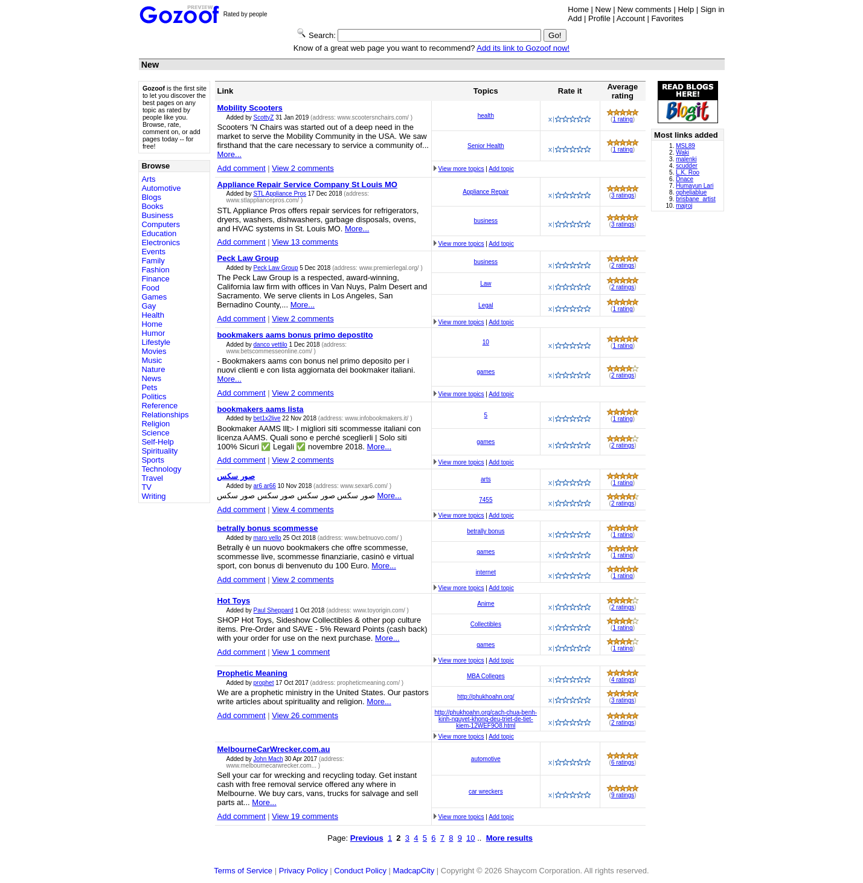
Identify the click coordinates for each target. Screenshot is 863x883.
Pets (149, 387)
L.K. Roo (687, 172)
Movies (153, 351)
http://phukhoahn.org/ (486, 696)
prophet (264, 682)
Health (152, 314)
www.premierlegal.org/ (390, 268)
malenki (686, 159)
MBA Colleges (486, 676)
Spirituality (159, 450)
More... (229, 154)
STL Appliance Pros (280, 193)
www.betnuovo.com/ (372, 538)
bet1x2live (267, 418)
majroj (684, 205)
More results (509, 838)
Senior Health (485, 146)
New (603, 9)
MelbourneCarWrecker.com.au (273, 749)
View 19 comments (305, 816)
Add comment (241, 168)
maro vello (267, 538)
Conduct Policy (360, 870)
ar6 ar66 (265, 486)
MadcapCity (414, 870)
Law (485, 283)
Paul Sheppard (274, 610)
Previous (366, 838)
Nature (153, 369)
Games (154, 296)
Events (153, 251)
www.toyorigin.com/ (380, 610)
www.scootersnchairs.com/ (374, 117)
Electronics (160, 242)
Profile (599, 18)
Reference (159, 405)
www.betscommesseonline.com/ (269, 351)
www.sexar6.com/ (365, 486)
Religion (155, 423)
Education (158, 233)
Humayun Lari (694, 185)
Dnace (684, 179)
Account (631, 18)
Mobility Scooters (249, 107)
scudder (687, 165)
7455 (485, 499)
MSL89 (685, 146)
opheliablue (691, 192)
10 (486, 342)
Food (150, 287)
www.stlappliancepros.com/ (263, 200)
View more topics (461, 168)
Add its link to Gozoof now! (522, 48)
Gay (148, 305)
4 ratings (622, 679)
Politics (153, 396)
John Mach (268, 759)
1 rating (622, 119)
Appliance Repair (485, 191)
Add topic (501, 168)
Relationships (164, 414)
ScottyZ (264, 117)
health (486, 115)
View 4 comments (302, 509)
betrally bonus (485, 531)
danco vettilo (270, 344)
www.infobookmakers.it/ (377, 418)
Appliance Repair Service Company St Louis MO (307, 184)
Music (151, 360)
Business (157, 215)
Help (686, 9)
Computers (160, 224)
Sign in (713, 9)
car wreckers (486, 791)
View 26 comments (305, 715)
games (485, 371)
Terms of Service (243, 870)
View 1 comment (301, 652)
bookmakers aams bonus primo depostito (295, 334)
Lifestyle (155, 342)
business (486, 220)
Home (578, 9)
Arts (148, 179)
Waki (682, 152)
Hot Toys (233, 600)
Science (155, 432)
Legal (485, 305)
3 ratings (622, 195)
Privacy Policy (303, 870)
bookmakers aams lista (260, 409)
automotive (486, 759)
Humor (153, 333)
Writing (153, 496)
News (151, 378)
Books (152, 206)
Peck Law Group (247, 258)
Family (152, 260)
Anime (485, 603)
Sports (152, 459)
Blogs (151, 197)
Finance (155, 278)
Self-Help (157, 441)
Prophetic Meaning (252, 673)
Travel (152, 478)
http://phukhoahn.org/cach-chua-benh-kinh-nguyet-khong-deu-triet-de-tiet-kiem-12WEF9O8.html (486, 719)
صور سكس (236, 476)
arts (486, 479)
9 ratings (622, 795)
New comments (644, 9)
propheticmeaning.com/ (369, 682)
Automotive (161, 188)
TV (146, 487)
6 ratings (622, 762)
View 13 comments (305, 241)
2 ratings (622, 265)
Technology (161, 469)
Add (575, 18)
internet (486, 572)
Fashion (155, 269)
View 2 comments (302, 168)
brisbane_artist (696, 199)
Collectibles (485, 624)
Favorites (667, 18)
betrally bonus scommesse (267, 528)
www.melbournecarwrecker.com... (272, 765)
